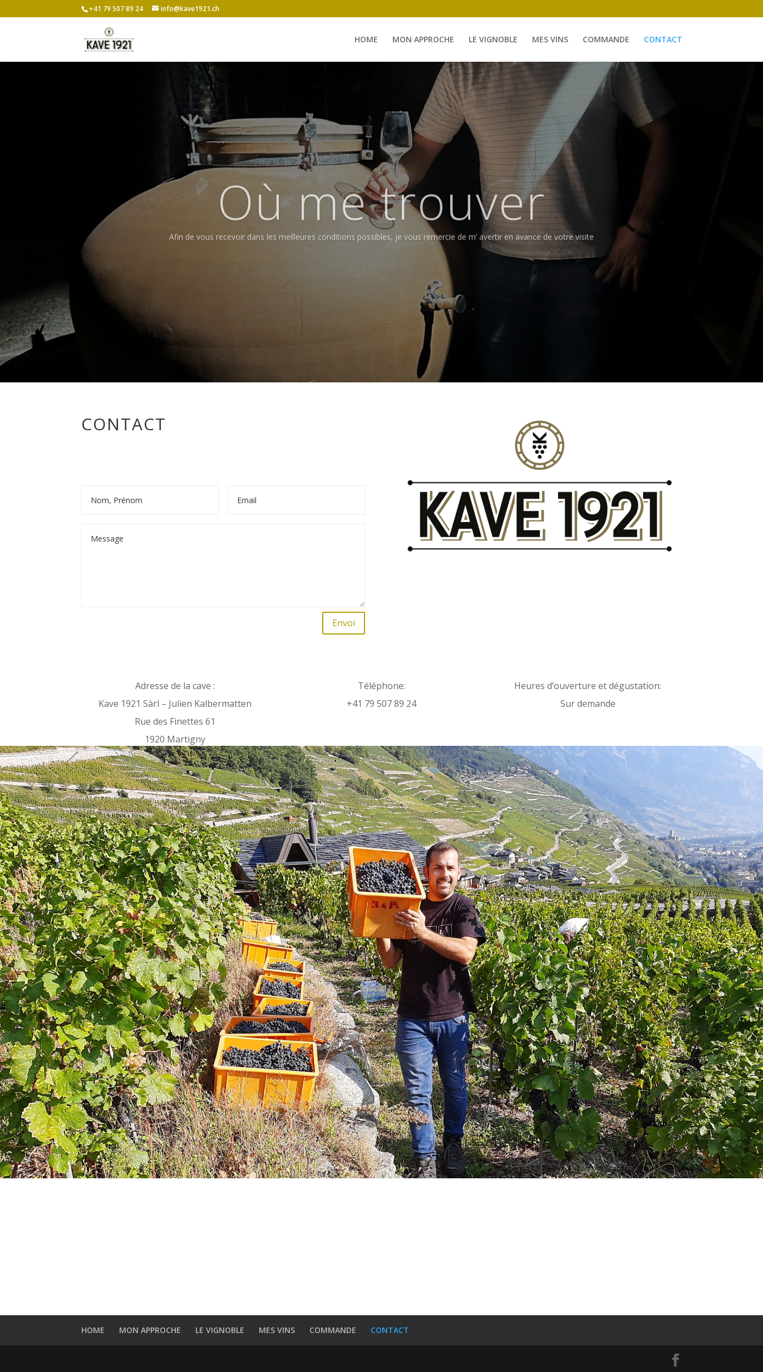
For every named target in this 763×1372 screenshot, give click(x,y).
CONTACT (663, 40)
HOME (366, 40)
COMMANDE (606, 40)
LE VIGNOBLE (493, 40)
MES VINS (550, 40)
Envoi (343, 623)
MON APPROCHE (423, 40)
